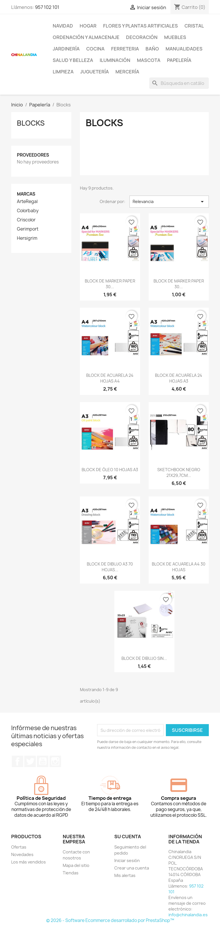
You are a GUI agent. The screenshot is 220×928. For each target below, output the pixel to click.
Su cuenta (127, 836)
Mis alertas (124, 875)
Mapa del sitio (76, 865)
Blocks (31, 123)
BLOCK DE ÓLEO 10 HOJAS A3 (110, 469)
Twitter (30, 761)
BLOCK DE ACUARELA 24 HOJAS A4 (109, 378)
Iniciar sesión (127, 860)
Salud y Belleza (73, 60)
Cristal (194, 26)
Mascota (148, 60)
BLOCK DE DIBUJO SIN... (144, 658)
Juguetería (94, 72)
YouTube (42, 761)
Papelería (179, 60)
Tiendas (70, 873)
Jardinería (66, 49)
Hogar (88, 26)
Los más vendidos (28, 862)
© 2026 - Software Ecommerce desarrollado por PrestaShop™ (110, 920)
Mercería (127, 72)
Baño (152, 49)
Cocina (95, 49)
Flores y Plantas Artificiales (140, 26)
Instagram (55, 761)
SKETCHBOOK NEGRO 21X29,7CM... (178, 472)
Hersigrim (27, 238)
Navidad (63, 26)
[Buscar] (179, 83)
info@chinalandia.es (188, 914)
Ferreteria (125, 49)
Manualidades (184, 49)
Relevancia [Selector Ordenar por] (169, 201)
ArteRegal (27, 201)
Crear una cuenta (131, 868)
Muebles (175, 37)
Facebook (17, 761)
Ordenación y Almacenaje (86, 37)
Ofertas (18, 847)
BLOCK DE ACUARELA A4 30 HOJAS (178, 566)
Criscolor (26, 220)
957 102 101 (47, 7)
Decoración (142, 37)
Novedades (22, 854)
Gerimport (27, 229)
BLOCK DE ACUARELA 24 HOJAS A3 (178, 378)
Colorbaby (28, 211)
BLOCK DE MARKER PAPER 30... (110, 283)
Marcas (26, 194)
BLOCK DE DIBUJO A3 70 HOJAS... (110, 566)
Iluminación (115, 60)
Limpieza (63, 72)
